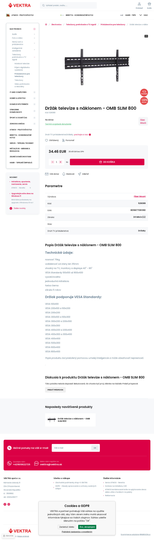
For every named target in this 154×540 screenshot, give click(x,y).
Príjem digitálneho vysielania (22, 68)
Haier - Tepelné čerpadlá (21, 162)
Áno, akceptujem (87, 527)
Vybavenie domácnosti (16, 110)
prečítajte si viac (81, 134)
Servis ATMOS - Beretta (115, 482)
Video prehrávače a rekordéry (22, 85)
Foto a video (17, 38)
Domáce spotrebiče (19, 104)
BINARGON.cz (145, 534)
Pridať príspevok (55, 390)
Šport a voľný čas (18, 117)
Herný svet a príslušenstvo (17, 43)
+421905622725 (21, 464)
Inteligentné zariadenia (17, 49)
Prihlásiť (95, 448)
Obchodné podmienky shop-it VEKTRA (71, 482)
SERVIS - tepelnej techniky (21, 143)
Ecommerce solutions (130, 534)
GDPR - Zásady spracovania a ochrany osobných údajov (75, 487)
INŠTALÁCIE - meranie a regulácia (20, 149)
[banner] (19, 5)
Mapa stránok (23, 536)
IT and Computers (18, 92)
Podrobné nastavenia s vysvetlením (77, 532)
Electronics (56, 24)
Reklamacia (110, 495)
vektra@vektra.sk (51, 464)
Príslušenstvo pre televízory (113, 24)
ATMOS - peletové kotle (21, 129)
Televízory (19, 80)
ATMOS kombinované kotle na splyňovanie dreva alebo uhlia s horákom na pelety (125, 490)
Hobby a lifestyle (17, 98)
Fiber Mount (143, 121)
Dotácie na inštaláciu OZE (116, 486)
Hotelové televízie (22, 63)
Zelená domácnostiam (20, 156)
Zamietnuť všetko (66, 527)
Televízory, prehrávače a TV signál (81, 24)
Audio (14, 34)
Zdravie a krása (17, 123)
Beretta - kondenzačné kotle (20, 136)
